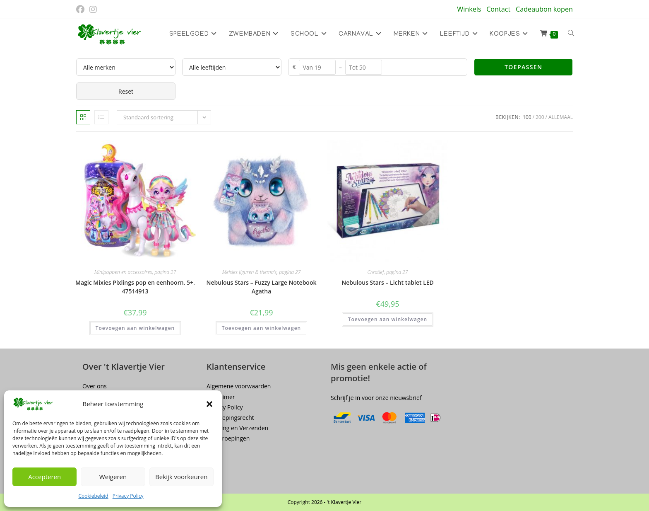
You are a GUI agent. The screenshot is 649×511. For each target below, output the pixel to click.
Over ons (94, 386)
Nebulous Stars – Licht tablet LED (387, 282)
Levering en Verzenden (237, 428)
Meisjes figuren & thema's (249, 272)
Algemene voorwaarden (239, 386)
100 (527, 117)
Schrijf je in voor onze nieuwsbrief (376, 398)
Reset (125, 91)
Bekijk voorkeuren (181, 476)
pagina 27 (165, 272)
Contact (498, 9)
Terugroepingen (228, 438)
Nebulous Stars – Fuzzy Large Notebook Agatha (262, 287)
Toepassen (523, 67)
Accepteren (44, 476)
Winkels (469, 9)
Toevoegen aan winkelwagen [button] (135, 328)
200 (540, 117)
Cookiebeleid (93, 495)
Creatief (376, 272)
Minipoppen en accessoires (123, 272)
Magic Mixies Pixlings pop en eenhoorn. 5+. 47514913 (135, 287)
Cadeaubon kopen (544, 9)
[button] (209, 404)
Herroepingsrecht (230, 417)
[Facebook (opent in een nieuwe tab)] (81, 9)
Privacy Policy (128, 495)
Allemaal (560, 117)
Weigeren (113, 476)
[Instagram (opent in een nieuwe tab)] (93, 9)
